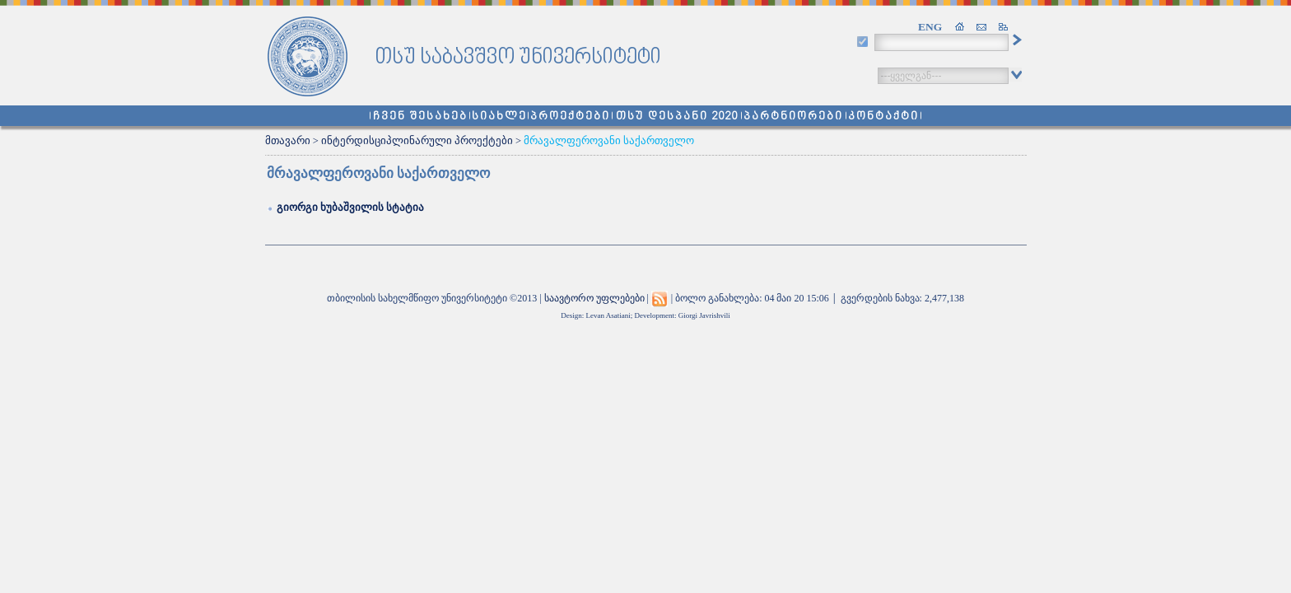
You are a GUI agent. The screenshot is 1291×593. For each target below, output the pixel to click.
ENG (930, 27)
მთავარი (287, 141)
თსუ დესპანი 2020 (677, 117)
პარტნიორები (793, 117)
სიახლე (499, 117)
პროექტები (570, 117)
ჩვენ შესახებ (420, 117)
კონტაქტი (883, 117)
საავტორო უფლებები (594, 298)
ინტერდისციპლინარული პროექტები (417, 141)
